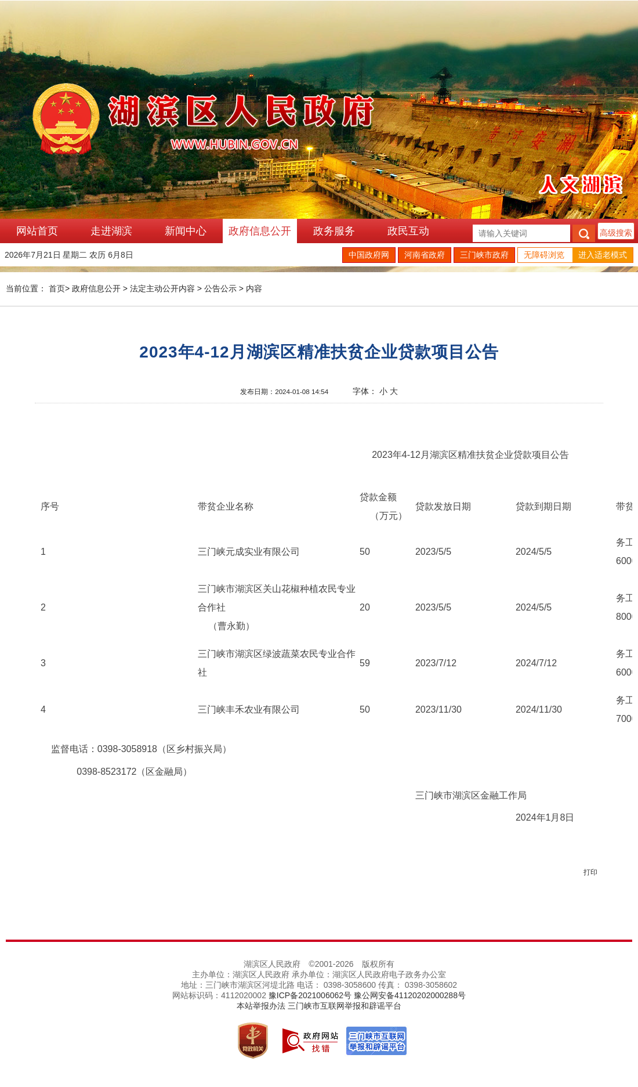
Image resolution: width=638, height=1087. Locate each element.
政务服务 (334, 231)
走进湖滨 (111, 231)
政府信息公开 (260, 231)
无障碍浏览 (544, 254)
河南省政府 (424, 254)
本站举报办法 (261, 1005)
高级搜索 (616, 232)
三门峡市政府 (484, 254)
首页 (57, 288)
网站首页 (37, 231)
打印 (590, 872)
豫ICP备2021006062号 (310, 995)
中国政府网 (369, 254)
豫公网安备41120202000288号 (410, 995)
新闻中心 (185, 231)
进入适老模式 (602, 254)
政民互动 (408, 231)
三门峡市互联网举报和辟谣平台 (344, 1005)
